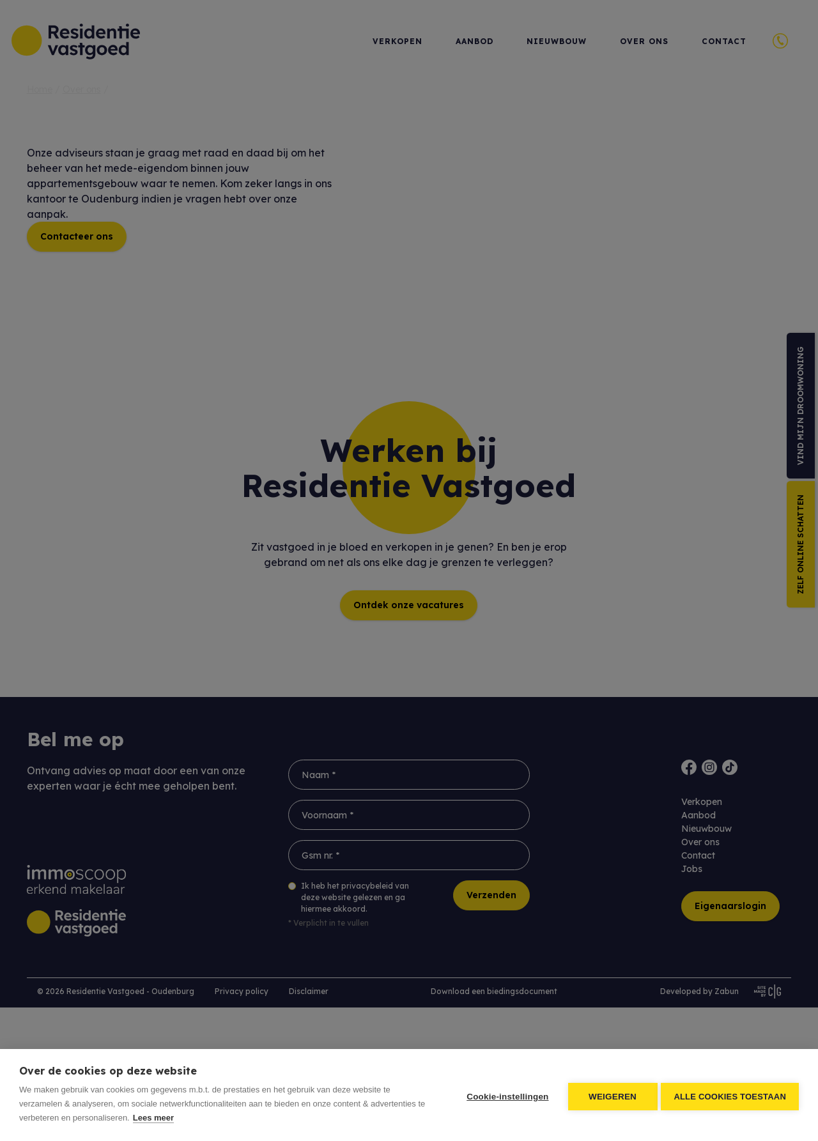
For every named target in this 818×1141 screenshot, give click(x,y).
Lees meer (153, 1117)
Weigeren (610, 1095)
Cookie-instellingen (505, 1095)
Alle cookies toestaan (730, 1095)
